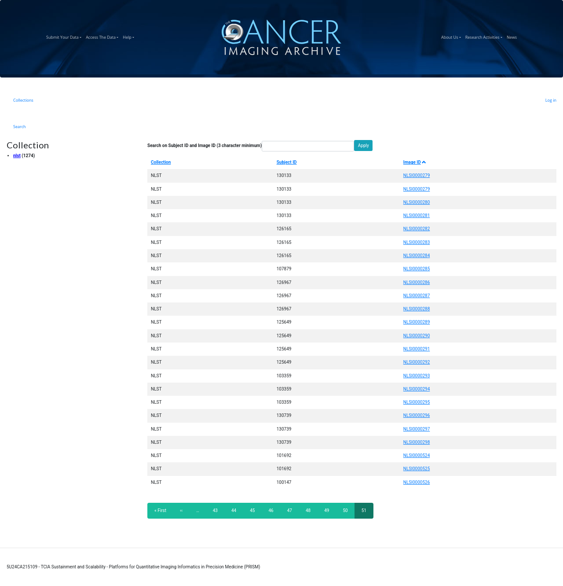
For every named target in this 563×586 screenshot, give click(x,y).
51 (367, 513)
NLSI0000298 (416, 442)
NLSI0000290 (416, 335)
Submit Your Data (65, 36)
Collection (161, 162)
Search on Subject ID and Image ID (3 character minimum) (204, 145)
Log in (550, 100)
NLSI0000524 (416, 455)
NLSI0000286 (416, 282)
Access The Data (103, 36)
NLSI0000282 (416, 228)
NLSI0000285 (416, 268)
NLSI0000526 (416, 482)
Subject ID (287, 162)
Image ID (414, 162)
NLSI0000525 (416, 468)
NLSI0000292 (416, 362)
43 (218, 510)
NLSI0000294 (416, 389)
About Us (452, 36)
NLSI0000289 (416, 322)
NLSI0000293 (416, 375)
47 (292, 510)
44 (236, 510)
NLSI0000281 (416, 215)
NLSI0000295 (416, 402)
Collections (23, 100)
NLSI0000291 (416, 348)
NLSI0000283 (416, 242)
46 (273, 510)
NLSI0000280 (416, 202)
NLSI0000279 (416, 175)
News (513, 36)
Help (129, 36)
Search (19, 126)
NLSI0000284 (416, 255)
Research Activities (485, 36)
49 (329, 510)
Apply (363, 145)
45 (255, 510)
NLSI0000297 (416, 429)
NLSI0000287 (416, 295)
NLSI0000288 (416, 308)
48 (311, 510)
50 (348, 510)
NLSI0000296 (416, 415)
